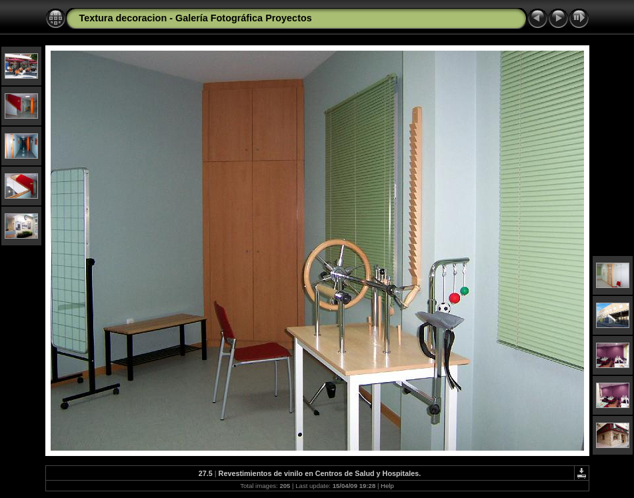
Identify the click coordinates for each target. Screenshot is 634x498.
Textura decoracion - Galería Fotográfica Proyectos (195, 18)
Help (387, 485)
